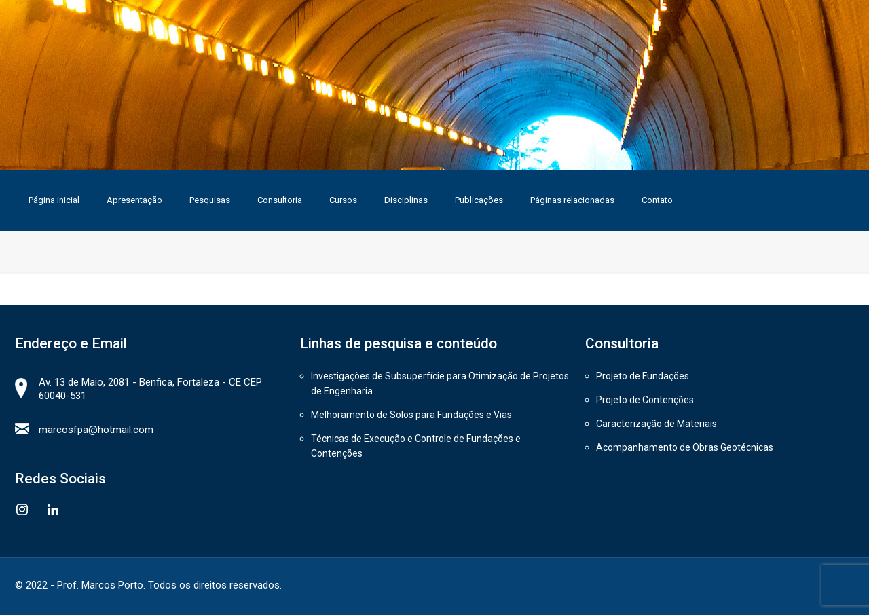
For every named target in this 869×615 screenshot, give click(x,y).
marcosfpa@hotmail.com (96, 430)
